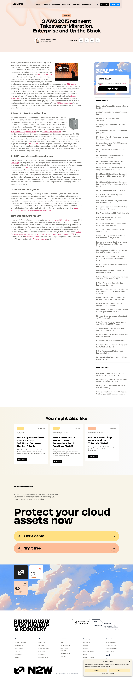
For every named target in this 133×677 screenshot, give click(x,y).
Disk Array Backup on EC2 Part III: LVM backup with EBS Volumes (111, 224)
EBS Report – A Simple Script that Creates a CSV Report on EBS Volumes (112, 311)
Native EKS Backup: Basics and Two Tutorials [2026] (100, 440)
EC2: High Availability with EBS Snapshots (111, 190)
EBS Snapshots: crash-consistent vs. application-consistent (110, 156)
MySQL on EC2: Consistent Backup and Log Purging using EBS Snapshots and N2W (111, 258)
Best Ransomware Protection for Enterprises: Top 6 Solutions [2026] (64, 442)
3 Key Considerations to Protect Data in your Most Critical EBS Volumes (111, 323)
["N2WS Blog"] (66, 642)
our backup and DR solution (58, 220)
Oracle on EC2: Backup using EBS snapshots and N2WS (109, 196)
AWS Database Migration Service (23, 132)
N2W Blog (20, 428)
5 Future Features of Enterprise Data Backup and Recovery (109, 284)
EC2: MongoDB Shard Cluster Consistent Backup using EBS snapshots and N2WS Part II (111, 184)
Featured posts (103, 368)
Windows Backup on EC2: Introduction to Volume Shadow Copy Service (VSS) (111, 237)
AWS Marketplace (32, 237)
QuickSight (15, 163)
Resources (66, 4)
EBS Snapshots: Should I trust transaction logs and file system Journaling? (111, 251)
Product (38, 4)
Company (76, 4)
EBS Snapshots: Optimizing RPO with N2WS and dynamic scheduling (110, 163)
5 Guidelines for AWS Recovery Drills (110, 341)
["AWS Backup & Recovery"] (21, 645)
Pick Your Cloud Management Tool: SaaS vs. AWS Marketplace (111, 317)
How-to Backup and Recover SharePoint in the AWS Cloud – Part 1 (112, 335)
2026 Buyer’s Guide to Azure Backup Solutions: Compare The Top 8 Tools (30, 442)
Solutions (56, 4)
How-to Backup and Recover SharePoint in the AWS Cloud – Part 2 (112, 346)
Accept (96, 670)
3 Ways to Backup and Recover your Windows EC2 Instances (110, 329)
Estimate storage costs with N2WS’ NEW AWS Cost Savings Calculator (111, 381)
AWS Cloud (66, 15)
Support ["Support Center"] (109, 639)
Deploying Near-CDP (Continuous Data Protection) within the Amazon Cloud (110, 298)
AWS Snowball (33, 144)
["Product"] (21, 642)
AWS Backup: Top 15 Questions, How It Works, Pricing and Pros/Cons (111, 374)
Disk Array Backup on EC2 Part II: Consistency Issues (108, 218)
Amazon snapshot (40, 239)
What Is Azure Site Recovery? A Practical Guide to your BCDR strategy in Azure (111, 393)
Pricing (47, 4)
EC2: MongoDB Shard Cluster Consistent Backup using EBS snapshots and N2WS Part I (111, 176)
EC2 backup (71, 84)
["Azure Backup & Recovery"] (21, 648)
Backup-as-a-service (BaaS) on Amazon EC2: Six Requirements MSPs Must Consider (111, 244)
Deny (119, 670)
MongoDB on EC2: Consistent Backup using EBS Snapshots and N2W (110, 169)
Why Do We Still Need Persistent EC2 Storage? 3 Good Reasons (110, 305)
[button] (129, 662)
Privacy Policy (105, 673)
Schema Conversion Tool (51, 132)
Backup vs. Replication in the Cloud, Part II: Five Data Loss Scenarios (112, 208)
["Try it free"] (21, 651)
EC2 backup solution (64, 103)
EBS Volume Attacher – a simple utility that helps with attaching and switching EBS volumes (112, 291)
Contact (112, 673)
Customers (86, 4)
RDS (27, 167)
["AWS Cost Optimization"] (44, 645)
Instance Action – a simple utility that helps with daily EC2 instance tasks (112, 278)
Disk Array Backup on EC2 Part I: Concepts (112, 213)
